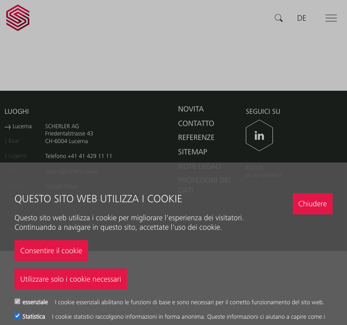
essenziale (36, 302)
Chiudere (312, 203)
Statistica (35, 316)
